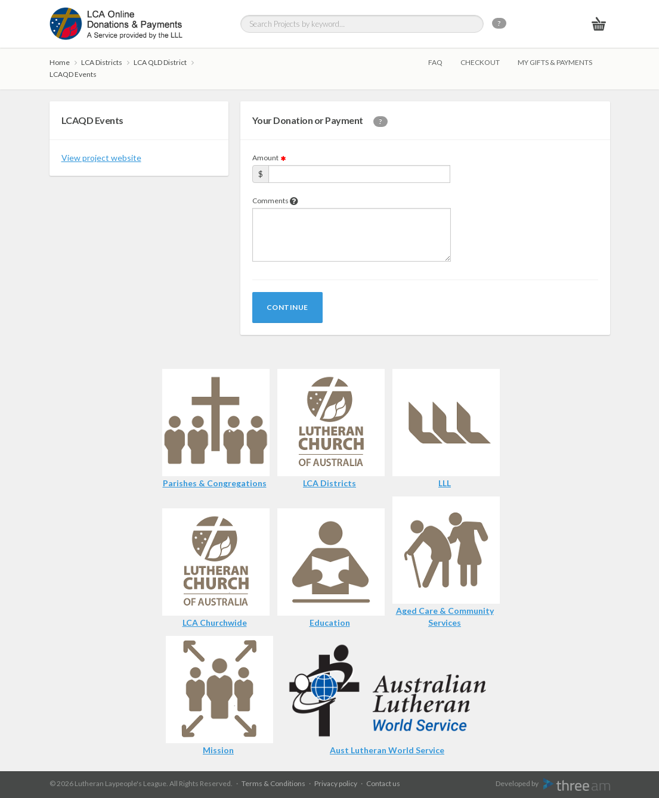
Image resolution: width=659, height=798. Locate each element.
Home (59, 62)
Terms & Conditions (273, 783)
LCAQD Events (73, 74)
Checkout (480, 62)
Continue (287, 307)
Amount (269, 157)
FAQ (435, 62)
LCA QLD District (160, 62)
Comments (275, 200)
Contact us (383, 783)
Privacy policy (335, 783)
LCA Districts (101, 62)
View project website (101, 158)
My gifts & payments (555, 62)
